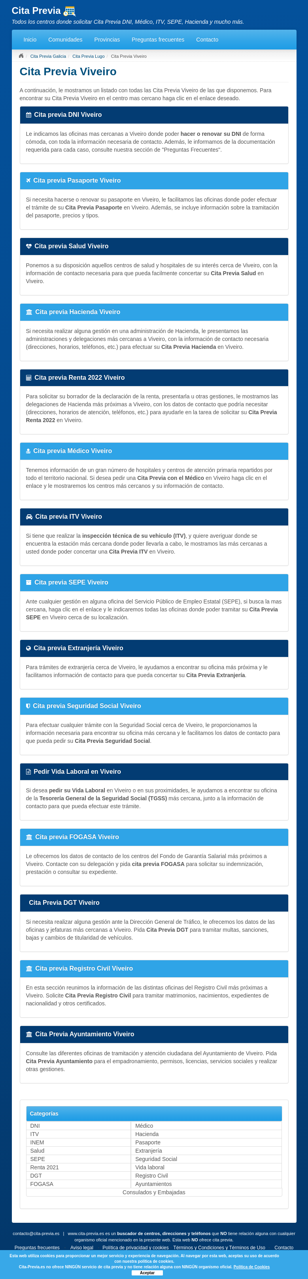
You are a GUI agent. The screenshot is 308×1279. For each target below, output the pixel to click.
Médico (144, 1126)
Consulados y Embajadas (154, 1192)
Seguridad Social (156, 1159)
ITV (34, 1134)
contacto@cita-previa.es (36, 1233)
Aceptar (147, 1273)
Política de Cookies (252, 1267)
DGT (36, 1175)
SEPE (37, 1159)
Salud (37, 1151)
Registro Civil (151, 1175)
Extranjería (148, 1151)
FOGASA (41, 1184)
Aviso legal (81, 1247)
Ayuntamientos (153, 1184)
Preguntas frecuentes (158, 39)
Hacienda (147, 1134)
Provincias (107, 39)
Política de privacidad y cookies (135, 1247)
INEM (37, 1142)
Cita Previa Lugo (88, 56)
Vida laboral (149, 1167)
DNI (35, 1126)
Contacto (207, 39)
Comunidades (65, 39)
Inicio (30, 39)
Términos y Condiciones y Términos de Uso (219, 1247)
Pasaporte (148, 1142)
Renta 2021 (44, 1167)
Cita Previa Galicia (48, 56)
